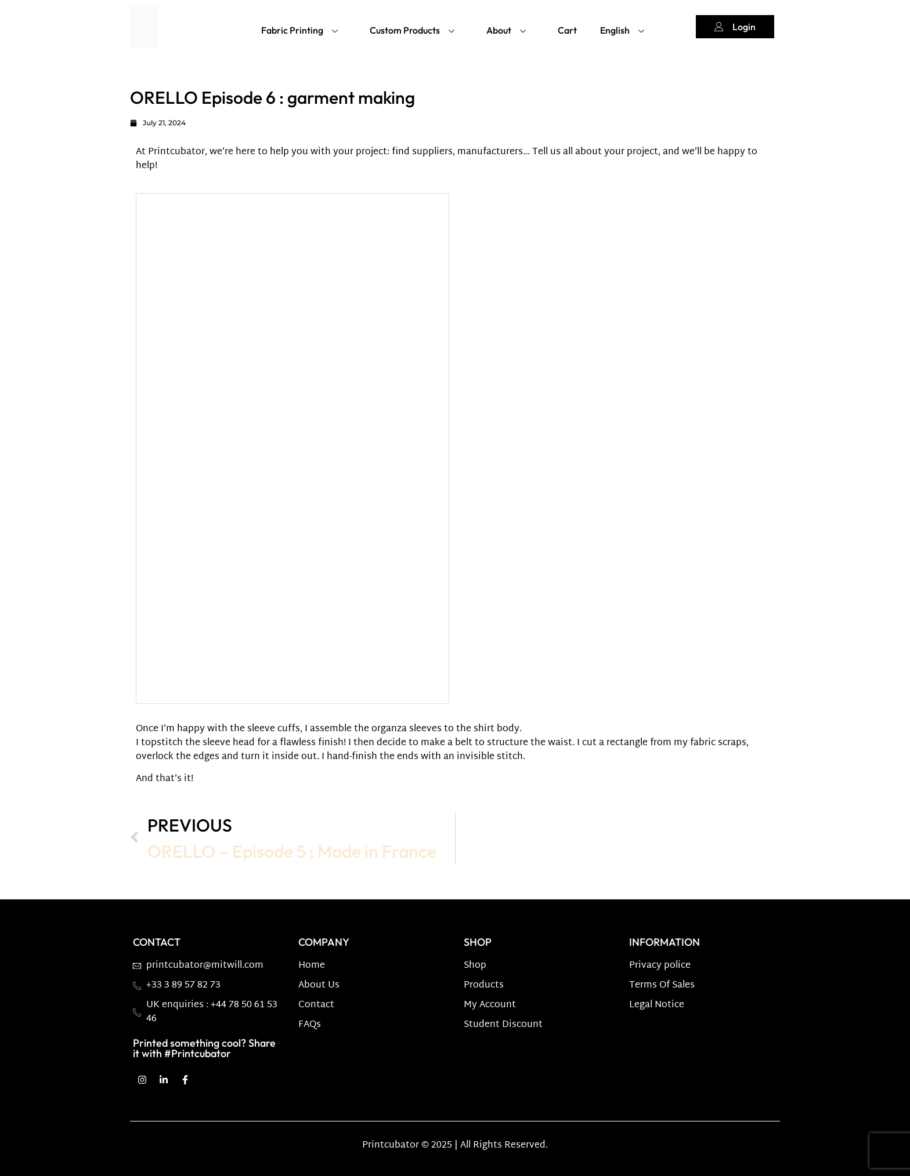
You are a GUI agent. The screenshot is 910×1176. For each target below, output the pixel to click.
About (507, 28)
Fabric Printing (301, 28)
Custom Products (413, 28)
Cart (567, 28)
